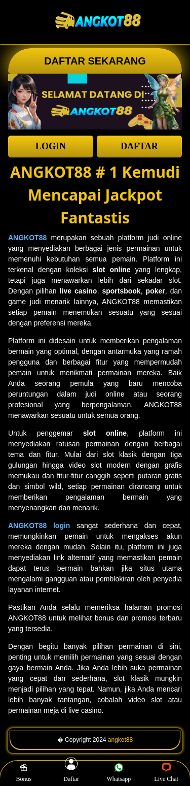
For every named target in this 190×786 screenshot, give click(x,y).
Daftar (71, 772)
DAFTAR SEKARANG (95, 61)
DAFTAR (139, 146)
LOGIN (50, 146)
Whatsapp (118, 772)
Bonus (24, 772)
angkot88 (120, 739)
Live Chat (166, 772)
